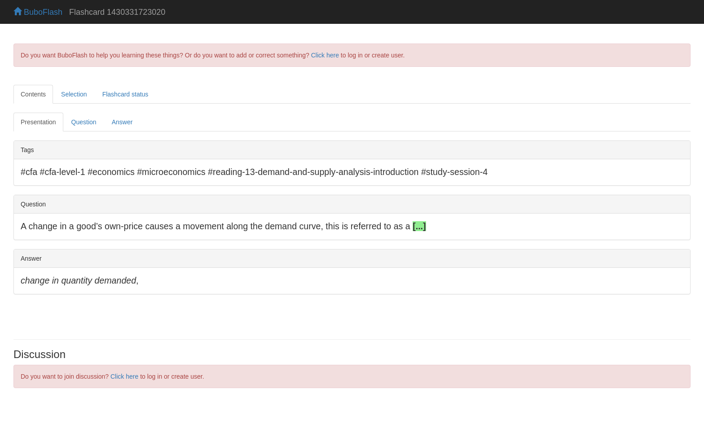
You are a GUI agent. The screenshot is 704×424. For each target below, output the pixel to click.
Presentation (38, 122)
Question (84, 122)
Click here (325, 55)
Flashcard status (125, 94)
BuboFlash (37, 12)
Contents (33, 94)
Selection (74, 94)
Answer (122, 122)
